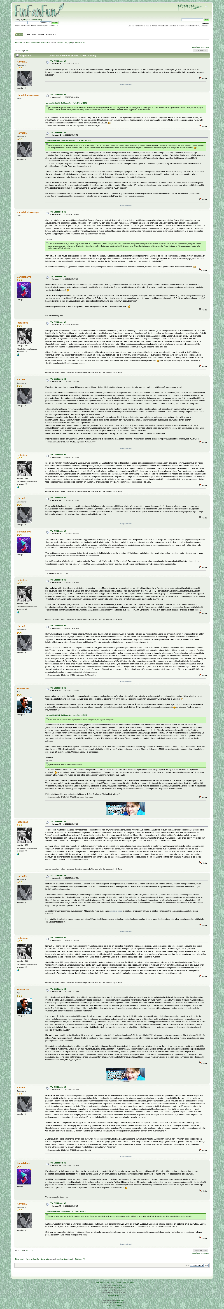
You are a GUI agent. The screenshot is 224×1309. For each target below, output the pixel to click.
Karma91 (22, 61)
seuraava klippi (115, 911)
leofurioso (22, 322)
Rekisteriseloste (113, 1295)
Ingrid (70, 43)
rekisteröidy (37, 20)
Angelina (60, 43)
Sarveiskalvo (24, 276)
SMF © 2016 (104, 1282)
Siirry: (187, 1265)
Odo (65, 43)
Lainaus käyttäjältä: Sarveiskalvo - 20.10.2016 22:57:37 (66, 1212)
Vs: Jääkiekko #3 (58, 61)
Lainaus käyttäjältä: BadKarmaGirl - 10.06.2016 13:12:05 (66, 103)
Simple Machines (115, 1282)
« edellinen (196, 47)
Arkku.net (120, 1300)
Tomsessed (23, 688)
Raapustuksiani (125, 84)
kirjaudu (27, 20)
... (29, 51)
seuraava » (205, 47)
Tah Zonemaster (116, 1285)
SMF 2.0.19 (95, 1282)
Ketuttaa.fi (118, 1302)
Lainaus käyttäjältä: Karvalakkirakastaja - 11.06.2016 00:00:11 (68, 141)
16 (32, 51)
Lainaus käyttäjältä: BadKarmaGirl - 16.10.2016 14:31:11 (66, 715)
